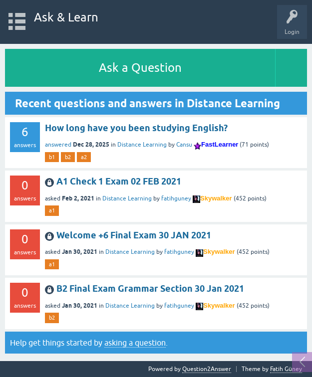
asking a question (135, 342)
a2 (84, 157)
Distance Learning (142, 144)
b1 (52, 157)
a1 (52, 210)
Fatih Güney (286, 369)
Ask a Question (140, 67)
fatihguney (176, 198)
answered (58, 144)
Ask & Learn (66, 17)
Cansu (184, 144)
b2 (68, 157)
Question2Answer (206, 369)
